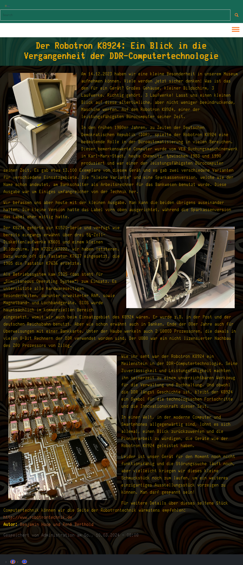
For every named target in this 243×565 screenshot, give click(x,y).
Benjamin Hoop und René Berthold (57, 524)
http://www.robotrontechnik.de (38, 517)
